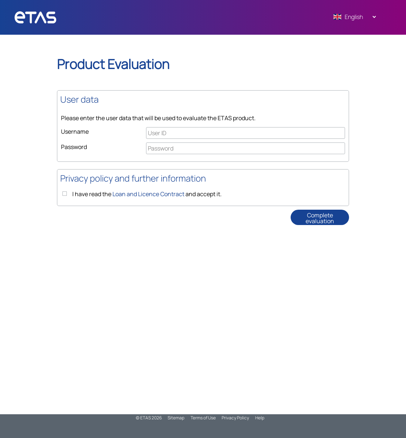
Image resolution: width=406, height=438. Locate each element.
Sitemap (176, 418)
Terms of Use (203, 418)
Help (259, 418)
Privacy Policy (235, 418)
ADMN (49, 17)
